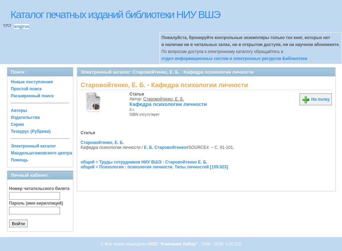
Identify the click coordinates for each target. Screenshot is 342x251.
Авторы (19, 110)
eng (18, 26)
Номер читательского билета (39, 188)
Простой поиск (26, 88)
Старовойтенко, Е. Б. (163, 99)
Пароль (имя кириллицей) (36, 203)
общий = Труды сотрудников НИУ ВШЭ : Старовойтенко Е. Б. (144, 162)
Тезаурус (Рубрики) (31, 131)
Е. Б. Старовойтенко (165, 147)
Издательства (25, 117)
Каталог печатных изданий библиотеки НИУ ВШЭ (115, 14)
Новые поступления (32, 81)
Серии (17, 124)
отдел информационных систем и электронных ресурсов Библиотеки (234, 58)
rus (26, 26)
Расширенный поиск (32, 95)
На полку (316, 99)
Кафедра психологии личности (168, 104)
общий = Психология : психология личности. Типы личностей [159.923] (154, 167)
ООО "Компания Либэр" (173, 244)
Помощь (19, 160)
